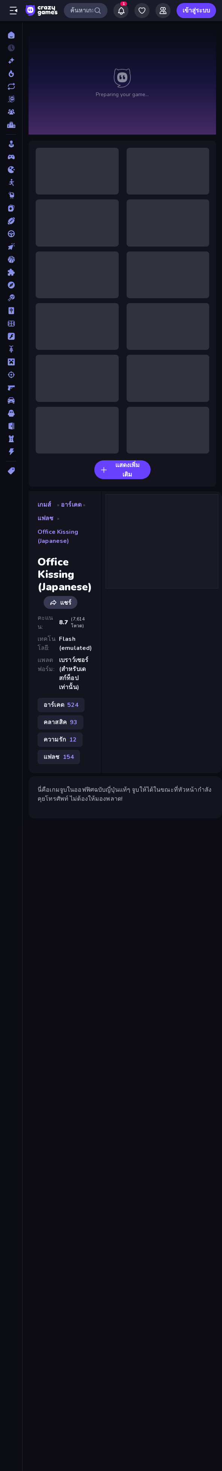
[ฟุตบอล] (11, 323)
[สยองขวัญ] (11, 413)
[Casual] (11, 144)
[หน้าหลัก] (11, 35)
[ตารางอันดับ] (11, 124)
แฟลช (46, 518)
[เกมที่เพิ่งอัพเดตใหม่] (11, 86)
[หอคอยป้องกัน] (11, 438)
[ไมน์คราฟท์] (11, 361)
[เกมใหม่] (11, 60)
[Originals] (11, 99)
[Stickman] (11, 182)
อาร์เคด (71, 505)
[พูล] (11, 297)
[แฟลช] (11, 336)
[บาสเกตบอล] (11, 259)
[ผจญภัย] (11, 285)
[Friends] (163, 10)
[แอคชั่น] (11, 451)
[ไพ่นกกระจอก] (11, 310)
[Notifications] (120, 10)
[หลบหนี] (11, 426)
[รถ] (11, 400)
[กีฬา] (11, 221)
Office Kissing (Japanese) (58, 536)
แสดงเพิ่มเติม (120, 470)
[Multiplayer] (11, 112)
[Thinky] (11, 195)
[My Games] (142, 10)
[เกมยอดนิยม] (11, 73)
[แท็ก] (11, 470)
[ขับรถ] (11, 233)
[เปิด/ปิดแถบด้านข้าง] (14, 11)
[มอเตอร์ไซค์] (11, 349)
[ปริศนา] (11, 272)
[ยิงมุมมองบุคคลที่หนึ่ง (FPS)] (11, 387)
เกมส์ (44, 505)
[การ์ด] (11, 208)
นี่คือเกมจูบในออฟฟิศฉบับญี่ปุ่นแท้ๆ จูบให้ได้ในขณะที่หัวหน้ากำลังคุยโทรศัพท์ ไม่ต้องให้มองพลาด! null (122, 82)
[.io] (11, 169)
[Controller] (11, 156)
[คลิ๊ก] (11, 246)
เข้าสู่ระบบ (196, 10)
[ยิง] (11, 374)
